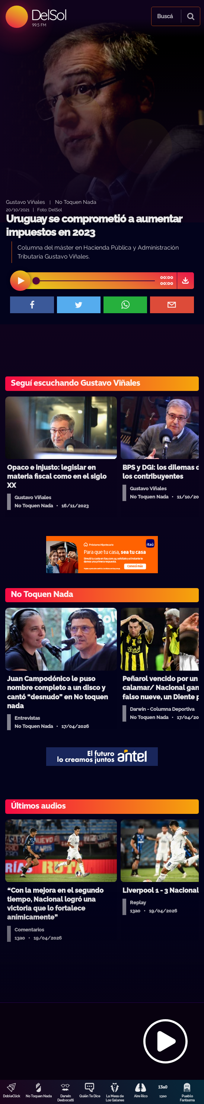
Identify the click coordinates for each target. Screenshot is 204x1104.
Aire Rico (140, 1096)
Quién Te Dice (89, 1096)
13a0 (163, 1096)
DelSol (48, 14)
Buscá (165, 16)
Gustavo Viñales (25, 202)
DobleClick (11, 1096)
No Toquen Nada (39, 1096)
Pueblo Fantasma (187, 1098)
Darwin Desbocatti (65, 1098)
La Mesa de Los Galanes (115, 1098)
